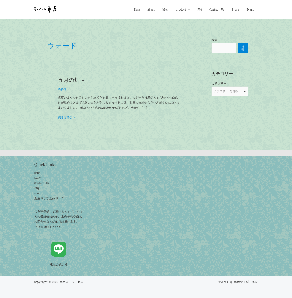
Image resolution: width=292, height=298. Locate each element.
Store (237, 9)
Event (251, 9)
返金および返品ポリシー (50, 198)
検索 (215, 40)
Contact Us (220, 9)
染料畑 (62, 89)
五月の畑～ (72, 79)
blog (174, 9)
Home (148, 9)
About (161, 9)
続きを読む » (67, 117)
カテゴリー (219, 83)
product (187, 9)
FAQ (205, 9)
